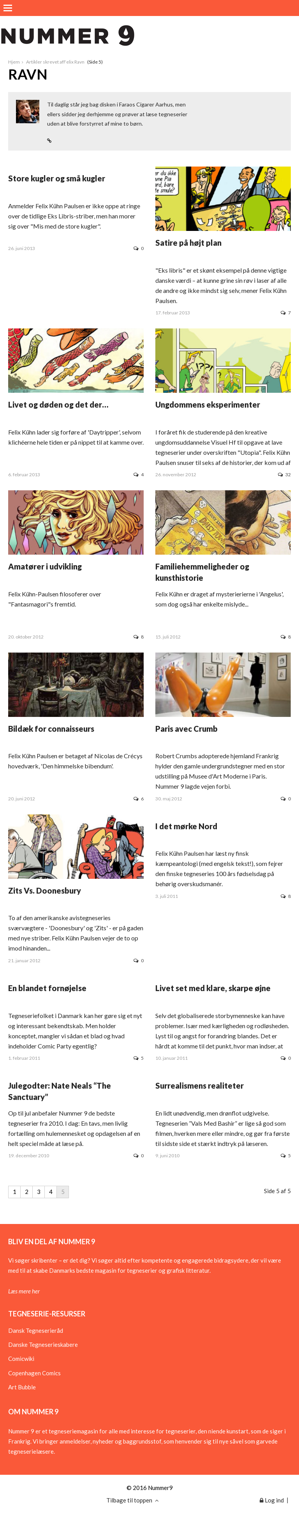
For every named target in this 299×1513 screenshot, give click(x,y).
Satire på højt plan (188, 242)
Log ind (272, 1500)
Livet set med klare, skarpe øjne (213, 988)
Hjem (14, 62)
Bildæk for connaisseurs (51, 728)
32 (284, 474)
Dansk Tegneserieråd (35, 1330)
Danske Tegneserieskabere (43, 1344)
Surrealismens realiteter (199, 1085)
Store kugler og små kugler (56, 178)
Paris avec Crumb (186, 728)
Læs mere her (24, 1291)
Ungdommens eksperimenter (207, 404)
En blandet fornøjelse (47, 988)
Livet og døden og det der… (58, 404)
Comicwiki (21, 1358)
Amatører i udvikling (45, 566)
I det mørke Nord (186, 826)
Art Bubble (22, 1387)
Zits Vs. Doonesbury (44, 890)
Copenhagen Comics (34, 1372)
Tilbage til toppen (132, 1500)
